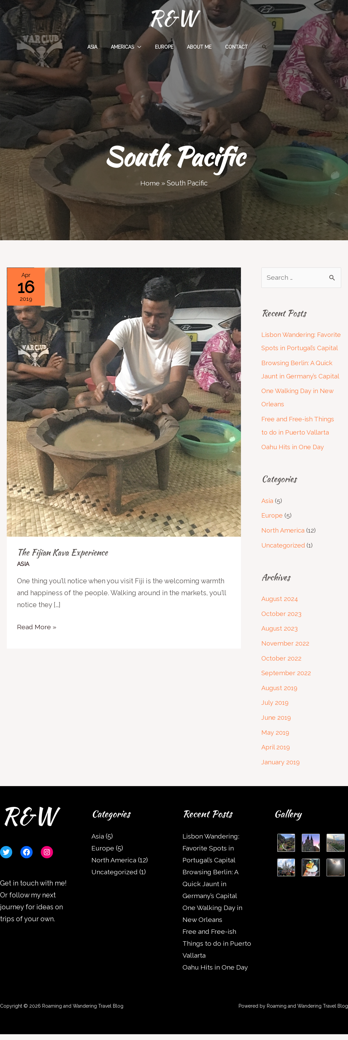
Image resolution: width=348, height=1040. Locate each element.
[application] (141, 47)
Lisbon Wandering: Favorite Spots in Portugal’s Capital (288, 348)
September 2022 (286, 681)
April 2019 (275, 753)
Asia (23, 563)
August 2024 (280, 608)
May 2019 (275, 739)
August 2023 (280, 637)
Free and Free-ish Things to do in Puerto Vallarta (217, 949)
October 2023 (281, 623)
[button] (254, 47)
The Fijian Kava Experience (63, 552)
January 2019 (280, 768)
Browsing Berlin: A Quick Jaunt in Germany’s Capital (210, 890)
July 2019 (275, 710)
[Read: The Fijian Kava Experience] (124, 401)
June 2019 (276, 724)
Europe (272, 526)
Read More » (37, 626)
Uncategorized (283, 554)
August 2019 (279, 695)
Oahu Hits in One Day (293, 458)
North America (283, 540)
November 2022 (285, 651)
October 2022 (281, 666)
